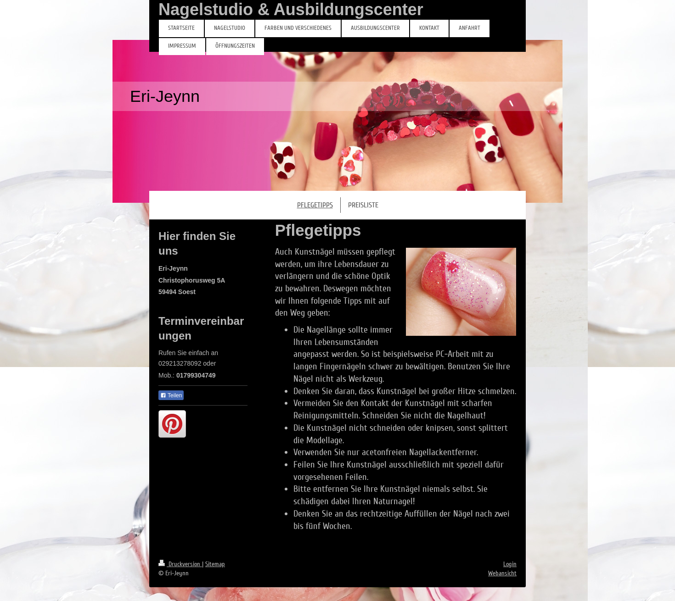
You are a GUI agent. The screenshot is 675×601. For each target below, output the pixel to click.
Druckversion (180, 564)
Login (510, 564)
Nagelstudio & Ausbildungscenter (290, 9)
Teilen (171, 395)
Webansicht (502, 573)
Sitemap (215, 564)
